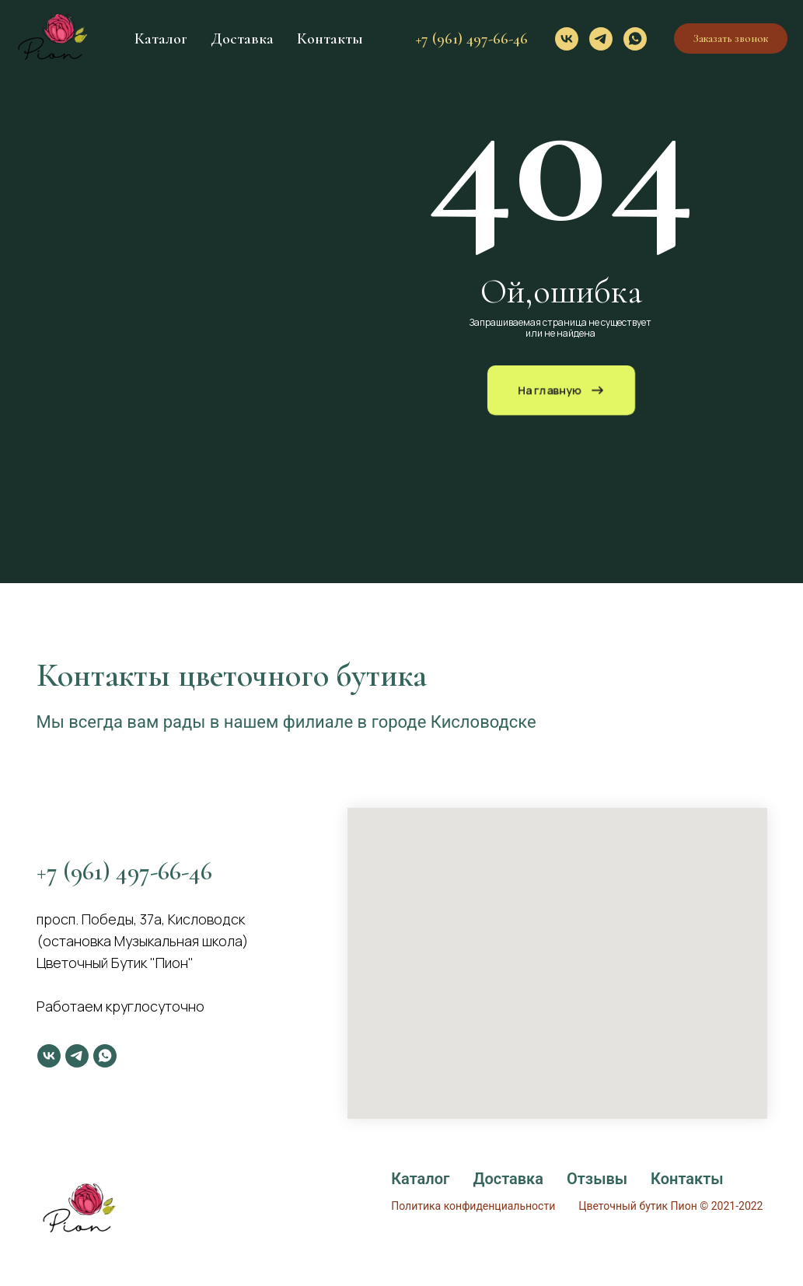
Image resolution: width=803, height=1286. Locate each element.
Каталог (160, 39)
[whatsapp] (635, 39)
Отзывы (597, 1178)
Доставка (242, 39)
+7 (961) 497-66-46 (472, 39)
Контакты (330, 39)
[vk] (566, 39)
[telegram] (601, 39)
